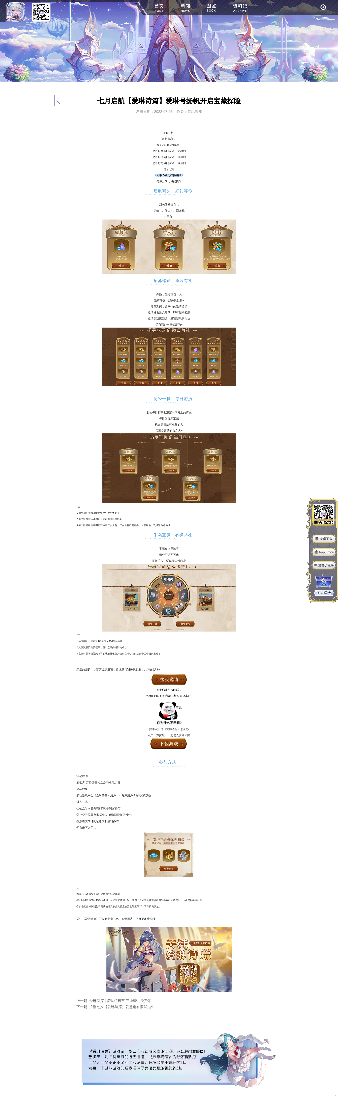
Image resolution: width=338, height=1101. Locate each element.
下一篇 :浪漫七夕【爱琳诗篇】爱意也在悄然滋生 (115, 1007)
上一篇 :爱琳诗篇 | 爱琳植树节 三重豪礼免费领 (113, 1001)
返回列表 (58, 100)
